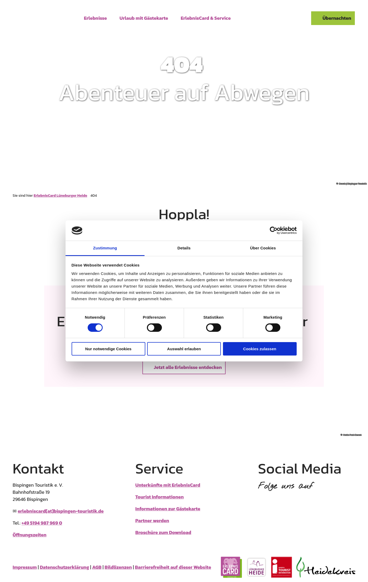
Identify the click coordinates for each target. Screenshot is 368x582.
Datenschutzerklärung (64, 567)
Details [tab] (184, 248)
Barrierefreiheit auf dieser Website (173, 567)
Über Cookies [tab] (263, 248)
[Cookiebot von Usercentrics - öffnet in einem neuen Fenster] (274, 230)
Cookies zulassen (259, 349)
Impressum (25, 567)
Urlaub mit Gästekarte (144, 17)
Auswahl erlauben (184, 349)
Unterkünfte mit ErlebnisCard (167, 485)
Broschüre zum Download (163, 532)
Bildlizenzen (118, 567)
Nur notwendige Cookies (108, 349)
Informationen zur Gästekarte (167, 508)
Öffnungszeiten (29, 534)
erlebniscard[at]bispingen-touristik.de (61, 511)
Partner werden (152, 520)
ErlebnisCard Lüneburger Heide (60, 195)
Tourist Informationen (159, 496)
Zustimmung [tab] (105, 248)
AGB (97, 567)
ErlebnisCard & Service (206, 17)
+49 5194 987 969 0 (42, 522)
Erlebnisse (95, 17)
